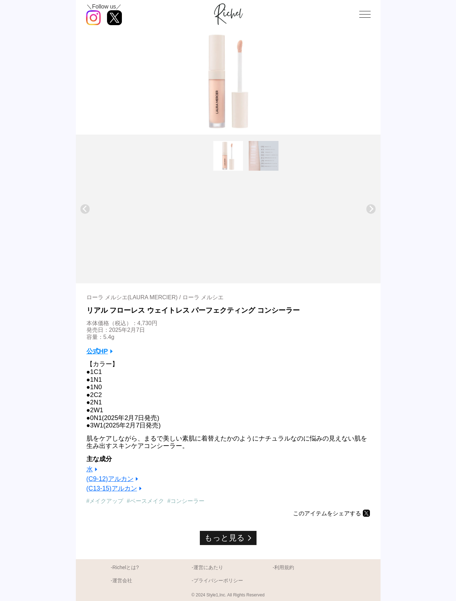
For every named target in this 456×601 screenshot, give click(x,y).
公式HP (97, 351)
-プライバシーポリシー (217, 580)
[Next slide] (371, 209)
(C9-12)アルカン (110, 478)
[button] (228, 156)
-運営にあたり (207, 567)
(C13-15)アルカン (111, 488)
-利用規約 (283, 567)
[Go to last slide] (85, 209)
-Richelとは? (125, 567)
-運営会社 (122, 580)
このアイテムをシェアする (327, 513)
